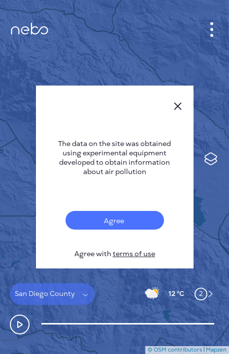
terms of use (134, 254)
